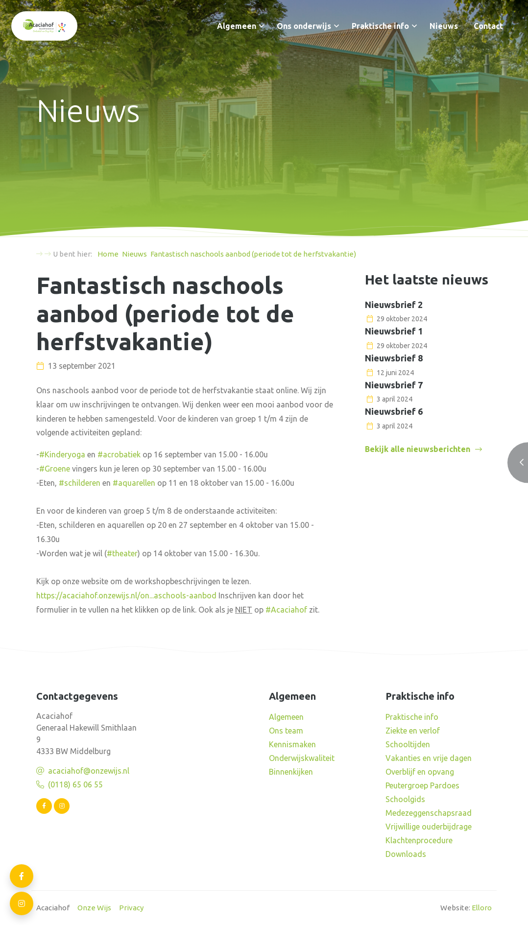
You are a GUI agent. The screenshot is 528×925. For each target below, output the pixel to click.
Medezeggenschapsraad (428, 812)
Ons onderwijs (304, 26)
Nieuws (444, 26)
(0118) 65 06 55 (75, 784)
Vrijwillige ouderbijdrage (428, 826)
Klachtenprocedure (419, 840)
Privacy (131, 907)
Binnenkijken (291, 771)
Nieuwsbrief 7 (394, 385)
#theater (122, 553)
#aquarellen (134, 482)
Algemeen (236, 26)
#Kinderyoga (62, 454)
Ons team (286, 730)
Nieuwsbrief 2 (394, 304)
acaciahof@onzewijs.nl (88, 770)
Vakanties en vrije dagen (428, 758)
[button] (261, 26)
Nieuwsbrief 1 (394, 331)
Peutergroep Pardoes (422, 785)
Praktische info (380, 26)
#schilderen (79, 482)
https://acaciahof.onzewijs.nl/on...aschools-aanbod (126, 595)
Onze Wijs (94, 907)
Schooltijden (407, 744)
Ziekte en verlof (412, 730)
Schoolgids (405, 799)
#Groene (54, 468)
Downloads (405, 854)
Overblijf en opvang (419, 771)
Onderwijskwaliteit (302, 758)
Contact (488, 26)
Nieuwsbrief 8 (394, 358)
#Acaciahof (286, 609)
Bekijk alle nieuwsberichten (417, 449)
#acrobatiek (119, 454)
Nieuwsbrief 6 (394, 411)
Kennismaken (292, 744)
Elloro (482, 907)
